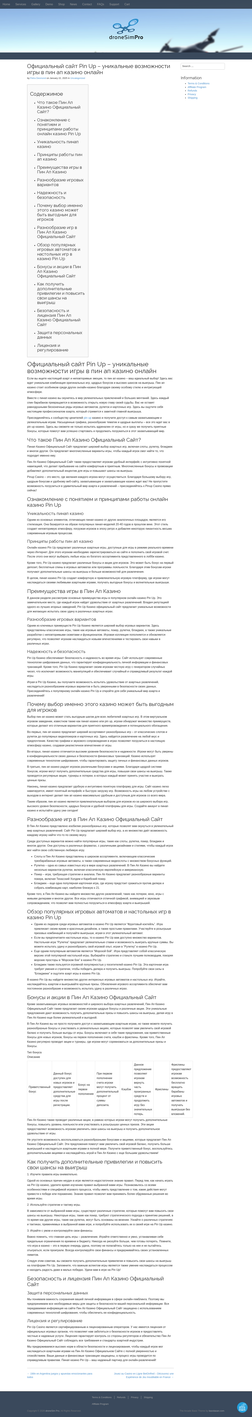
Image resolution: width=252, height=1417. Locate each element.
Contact (87, 4)
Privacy (192, 94)
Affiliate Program (197, 87)
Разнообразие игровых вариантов (60, 182)
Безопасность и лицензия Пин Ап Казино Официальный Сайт (58, 317)
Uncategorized (77, 78)
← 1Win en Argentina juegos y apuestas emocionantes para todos (59, 1375)
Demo (49, 4)
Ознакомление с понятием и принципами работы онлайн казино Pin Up (59, 126)
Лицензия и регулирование (52, 347)
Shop (61, 4)
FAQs (100, 4)
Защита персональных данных (59, 335)
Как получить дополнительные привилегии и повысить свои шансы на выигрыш (61, 293)
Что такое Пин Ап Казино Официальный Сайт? (58, 107)
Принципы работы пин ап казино (59, 157)
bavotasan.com (216, 1410)
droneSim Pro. (53, 1410)
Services (20, 4)
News (73, 4)
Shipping (193, 97)
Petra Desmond (38, 78)
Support (114, 4)
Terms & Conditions (199, 83)
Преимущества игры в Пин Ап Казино (59, 169)
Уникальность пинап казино (58, 144)
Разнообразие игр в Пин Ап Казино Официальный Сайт (57, 232)
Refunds (192, 90)
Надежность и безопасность (51, 195)
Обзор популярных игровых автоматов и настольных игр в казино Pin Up (58, 251)
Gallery (35, 4)
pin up (88, 417)
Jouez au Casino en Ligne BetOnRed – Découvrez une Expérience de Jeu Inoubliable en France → (144, 1375)
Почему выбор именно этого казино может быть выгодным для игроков (60, 212)
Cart (127, 4)
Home (6, 4)
